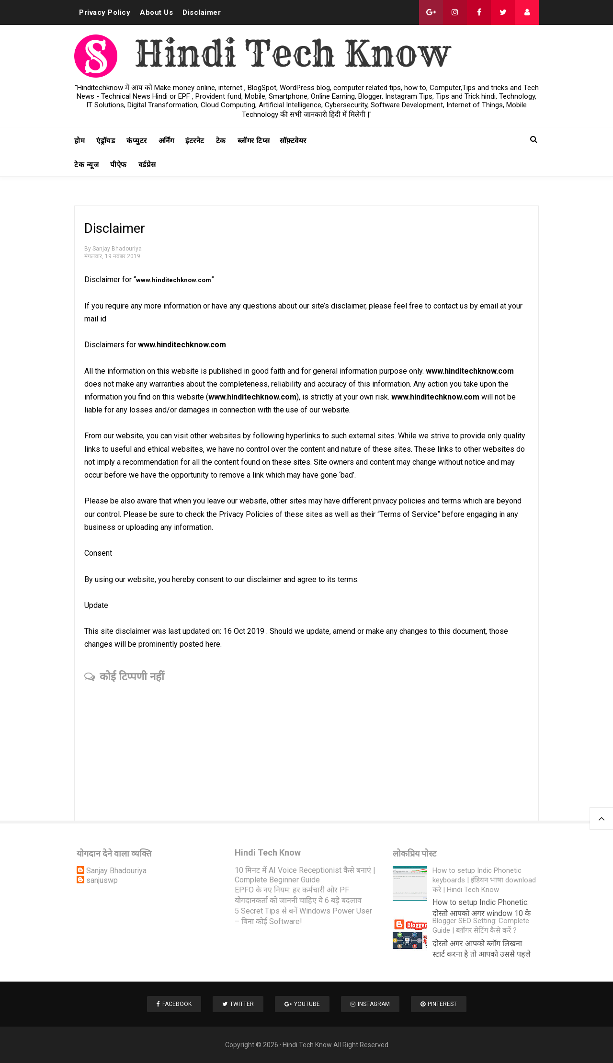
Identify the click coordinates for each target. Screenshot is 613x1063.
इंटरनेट (194, 141)
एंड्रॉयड (105, 141)
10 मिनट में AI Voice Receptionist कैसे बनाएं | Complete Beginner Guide (305, 875)
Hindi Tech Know (307, 1045)
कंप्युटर (136, 141)
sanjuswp (102, 880)
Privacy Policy (104, 12)
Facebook (174, 1004)
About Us (156, 12)
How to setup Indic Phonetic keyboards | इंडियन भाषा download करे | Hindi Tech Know (484, 880)
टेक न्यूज (86, 164)
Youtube (302, 1004)
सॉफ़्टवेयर (293, 141)
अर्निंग (166, 141)
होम (79, 141)
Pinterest (438, 1004)
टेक (221, 141)
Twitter (238, 1004)
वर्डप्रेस (147, 164)
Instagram (370, 1004)
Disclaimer (201, 12)
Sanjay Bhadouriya (116, 870)
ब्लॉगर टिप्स (254, 141)
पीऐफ (118, 164)
